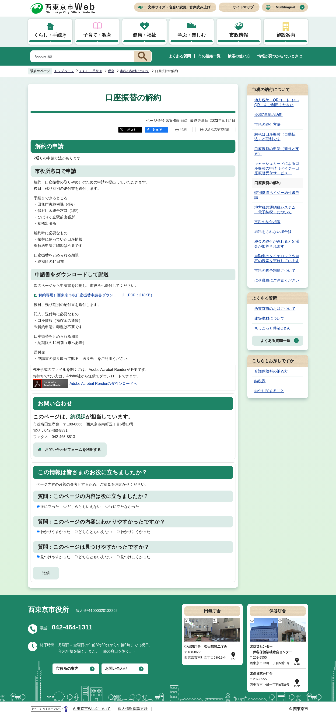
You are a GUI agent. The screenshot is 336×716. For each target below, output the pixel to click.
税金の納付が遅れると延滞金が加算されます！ (276, 243)
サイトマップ (243, 7)
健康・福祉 (144, 35)
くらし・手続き (50, 35)
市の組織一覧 (209, 56)
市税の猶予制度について (274, 271)
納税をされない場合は (273, 232)
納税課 (78, 417)
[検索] (81, 56)
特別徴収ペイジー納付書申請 (276, 195)
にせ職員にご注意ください (277, 280)
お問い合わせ (116, 668)
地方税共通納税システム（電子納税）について (274, 209)
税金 (111, 71)
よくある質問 (179, 56)
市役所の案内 (67, 668)
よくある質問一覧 (275, 341)
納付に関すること (269, 391)
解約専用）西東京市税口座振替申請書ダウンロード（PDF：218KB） (96, 295)
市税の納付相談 (267, 222)
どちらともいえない (84, 507)
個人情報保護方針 (133, 709)
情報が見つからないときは (279, 56)
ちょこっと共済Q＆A (272, 328)
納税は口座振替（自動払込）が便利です (274, 136)
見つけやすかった (55, 557)
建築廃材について (269, 318)
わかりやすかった (55, 532)
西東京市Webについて (92, 709)
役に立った (49, 507)
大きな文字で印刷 (217, 129)
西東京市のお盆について (274, 309)
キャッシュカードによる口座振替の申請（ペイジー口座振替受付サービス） (276, 168)
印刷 (183, 129)
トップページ (64, 71)
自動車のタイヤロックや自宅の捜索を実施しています (276, 258)
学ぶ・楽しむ (192, 35)
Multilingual (285, 7)
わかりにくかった (135, 532)
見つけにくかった (135, 557)
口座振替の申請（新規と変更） (276, 151)
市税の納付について (134, 71)
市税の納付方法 (267, 124)
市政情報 (238, 35)
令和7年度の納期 (268, 115)
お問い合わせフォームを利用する (73, 450)
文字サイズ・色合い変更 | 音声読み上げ (179, 7)
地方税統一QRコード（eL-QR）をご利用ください (276, 102)
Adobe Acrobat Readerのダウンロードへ (85, 384)
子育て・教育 (97, 35)
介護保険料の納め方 (271, 371)
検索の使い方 (239, 56)
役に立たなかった (124, 507)
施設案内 (285, 35)
